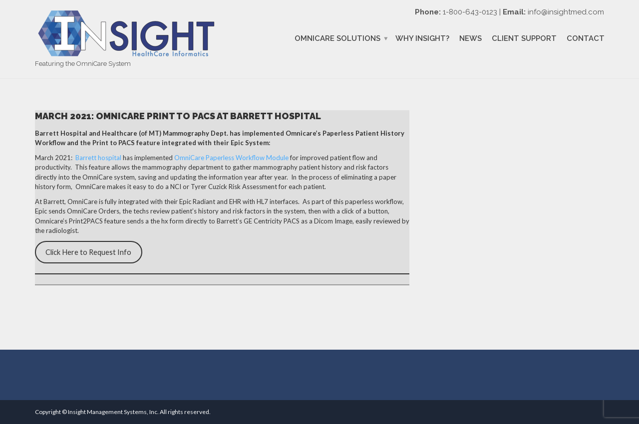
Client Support (524, 38)
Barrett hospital (98, 158)
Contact (586, 38)
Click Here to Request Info (88, 252)
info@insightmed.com (566, 11)
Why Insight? (422, 38)
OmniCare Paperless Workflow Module (231, 158)
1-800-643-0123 (470, 11)
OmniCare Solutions (337, 38)
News (470, 38)
